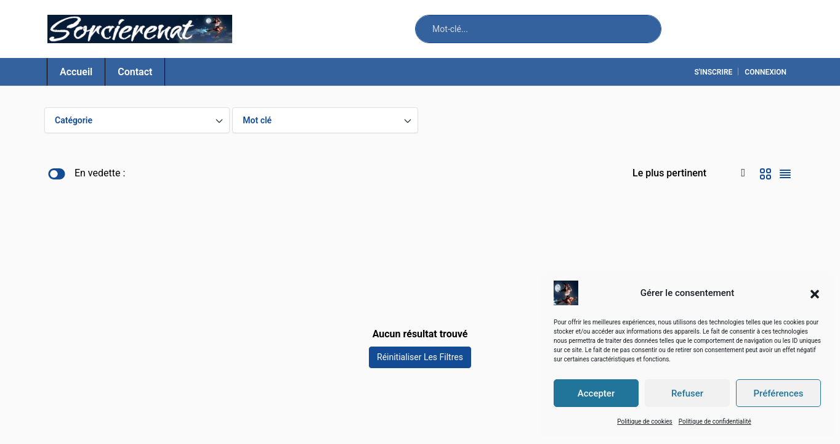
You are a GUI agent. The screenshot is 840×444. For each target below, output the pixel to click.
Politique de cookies (644, 421)
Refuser (687, 393)
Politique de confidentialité (715, 421)
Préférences (778, 393)
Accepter (596, 393)
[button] (815, 293)
